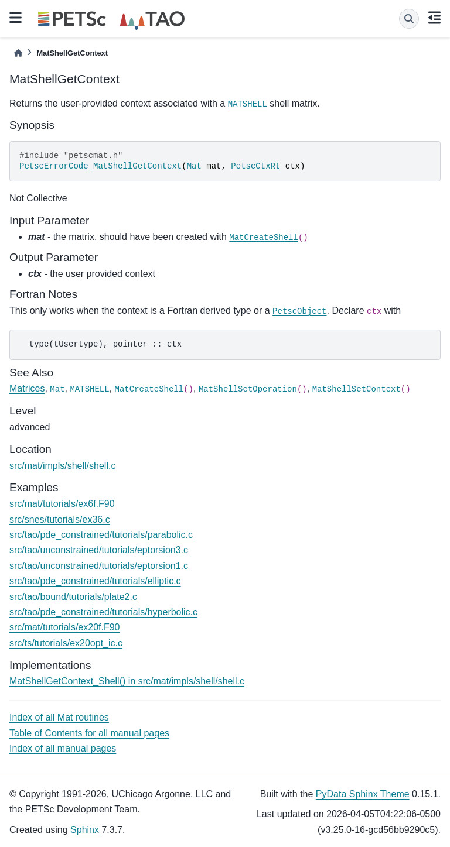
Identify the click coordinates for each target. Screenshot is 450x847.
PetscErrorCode (53, 166)
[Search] (409, 19)
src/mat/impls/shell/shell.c (62, 466)
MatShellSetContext (356, 389)
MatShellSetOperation (248, 389)
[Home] (18, 53)
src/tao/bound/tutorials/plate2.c (73, 597)
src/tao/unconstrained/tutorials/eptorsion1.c (98, 566)
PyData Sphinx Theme (363, 794)
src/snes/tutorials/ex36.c (59, 519)
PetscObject (299, 311)
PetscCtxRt (255, 166)
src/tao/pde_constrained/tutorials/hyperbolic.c (103, 612)
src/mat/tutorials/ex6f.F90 (62, 504)
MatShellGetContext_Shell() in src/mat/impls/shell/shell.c (126, 681)
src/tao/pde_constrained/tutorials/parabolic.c (101, 535)
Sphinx (84, 830)
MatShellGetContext (137, 166)
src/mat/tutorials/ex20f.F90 (64, 627)
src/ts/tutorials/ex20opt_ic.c (65, 643)
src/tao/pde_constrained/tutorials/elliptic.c (95, 581)
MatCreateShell (263, 237)
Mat (194, 166)
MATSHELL (247, 104)
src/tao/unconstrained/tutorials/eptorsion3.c (98, 550)
